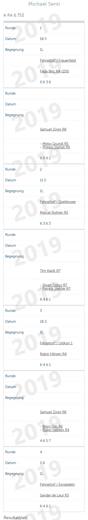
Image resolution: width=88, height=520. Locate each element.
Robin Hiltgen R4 (53, 354)
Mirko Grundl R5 (55, 144)
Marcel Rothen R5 (54, 212)
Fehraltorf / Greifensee (58, 202)
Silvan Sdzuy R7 (54, 285)
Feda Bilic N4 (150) (54, 71)
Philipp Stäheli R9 (56, 147)
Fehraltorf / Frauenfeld (58, 60)
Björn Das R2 (52, 426)
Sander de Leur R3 (54, 495)
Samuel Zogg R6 (53, 129)
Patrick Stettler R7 (56, 288)
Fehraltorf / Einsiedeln (57, 484)
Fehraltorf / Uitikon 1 (56, 343)
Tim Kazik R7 (50, 271)
